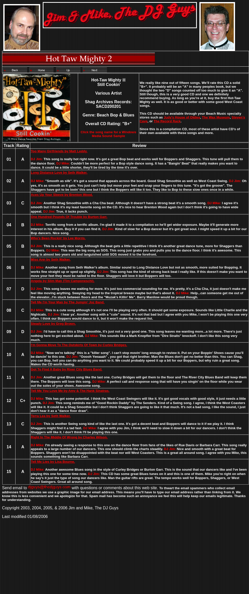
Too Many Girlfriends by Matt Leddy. (59, 151)
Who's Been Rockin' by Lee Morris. (58, 238)
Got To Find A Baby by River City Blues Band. (66, 369)
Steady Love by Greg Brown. (53, 323)
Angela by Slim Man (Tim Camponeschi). (62, 281)
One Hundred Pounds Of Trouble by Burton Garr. (69, 217)
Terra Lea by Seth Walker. (51, 416)
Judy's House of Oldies (182, 117)
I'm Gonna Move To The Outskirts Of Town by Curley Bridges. (79, 345)
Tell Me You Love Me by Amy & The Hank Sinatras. (70, 391)
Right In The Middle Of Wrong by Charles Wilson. (69, 437)
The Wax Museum (216, 117)
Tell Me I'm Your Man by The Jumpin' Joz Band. (68, 302)
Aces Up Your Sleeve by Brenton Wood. (62, 195)
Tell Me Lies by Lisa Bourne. (53, 462)
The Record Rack (167, 121)
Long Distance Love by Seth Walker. (59, 172)
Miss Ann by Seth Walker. (51, 259)
